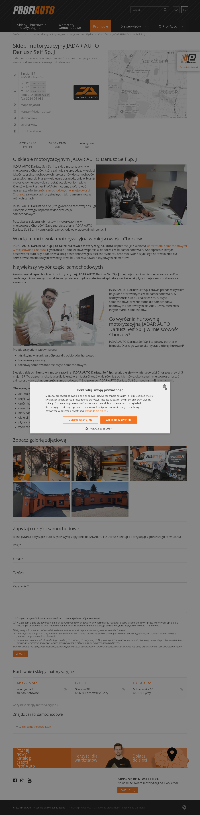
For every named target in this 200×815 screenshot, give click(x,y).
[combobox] (165, 386)
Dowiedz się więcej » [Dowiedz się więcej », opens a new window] (96, 410)
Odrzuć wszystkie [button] (80, 419)
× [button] (166, 389)
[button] (100, 428)
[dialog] (100, 407)
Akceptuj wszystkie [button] (118, 419)
